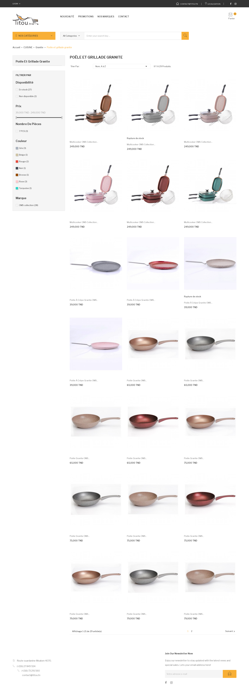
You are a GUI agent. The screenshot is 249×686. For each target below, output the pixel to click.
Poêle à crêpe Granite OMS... (84, 300)
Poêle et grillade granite (33, 61)
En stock (25, 89)
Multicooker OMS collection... (84, 142)
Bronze (24, 175)
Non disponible (28, 96)
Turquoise (25, 188)
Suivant (230, 631)
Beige (23, 154)
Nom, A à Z (121, 66)
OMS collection (28, 205)
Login (15, 4)
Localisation (212, 4)
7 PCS (23, 131)
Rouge (24, 161)
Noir (22, 168)
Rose (23, 181)
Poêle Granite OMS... (137, 380)
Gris (22, 148)
